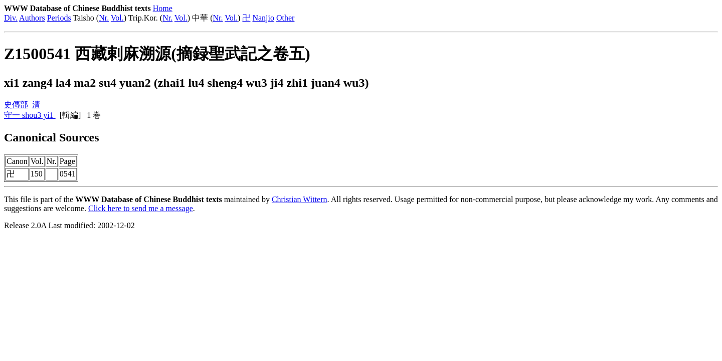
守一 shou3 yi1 (30, 115)
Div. (11, 18)
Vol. (117, 18)
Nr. (104, 18)
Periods (59, 18)
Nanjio (263, 18)
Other (285, 18)
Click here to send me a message (140, 208)
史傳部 (16, 104)
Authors (32, 18)
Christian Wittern (299, 199)
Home (162, 8)
